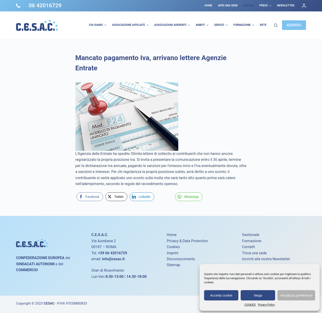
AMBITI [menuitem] (203, 25)
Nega (258, 295)
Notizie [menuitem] (248, 5)
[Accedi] (304, 6)
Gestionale (250, 235)
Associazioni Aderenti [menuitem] (172, 25)
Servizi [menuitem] (221, 25)
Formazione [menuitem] (244, 25)
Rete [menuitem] (263, 25)
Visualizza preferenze (296, 295)
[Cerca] (275, 25)
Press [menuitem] (265, 6)
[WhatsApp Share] (188, 196)
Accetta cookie (221, 295)
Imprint (172, 253)
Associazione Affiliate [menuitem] (131, 25)
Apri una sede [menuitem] (228, 5)
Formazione (251, 241)
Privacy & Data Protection (187, 241)
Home (172, 235)
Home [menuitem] (208, 5)
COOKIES (250, 304)
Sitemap (173, 265)
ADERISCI (294, 25)
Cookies (173, 247)
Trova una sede (254, 253)
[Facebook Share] (90, 196)
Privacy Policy (266, 304)
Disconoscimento (181, 259)
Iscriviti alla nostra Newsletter (266, 259)
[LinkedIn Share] (142, 196)
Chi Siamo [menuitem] (98, 25)
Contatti (248, 247)
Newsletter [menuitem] (285, 5)
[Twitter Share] (116, 196)
